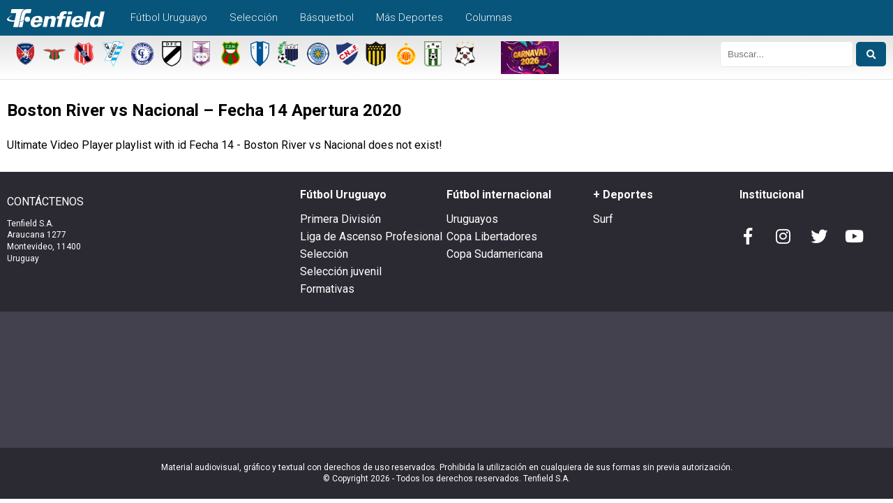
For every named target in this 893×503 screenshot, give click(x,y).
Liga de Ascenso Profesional (371, 236)
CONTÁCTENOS (45, 201)
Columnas (488, 17)
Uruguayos (472, 219)
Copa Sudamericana (494, 254)
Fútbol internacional (498, 194)
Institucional (772, 194)
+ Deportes (623, 194)
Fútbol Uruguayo (168, 17)
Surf (603, 219)
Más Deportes (409, 17)
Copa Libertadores (491, 236)
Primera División (340, 219)
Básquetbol (327, 17)
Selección (254, 17)
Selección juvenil (341, 271)
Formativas (327, 289)
